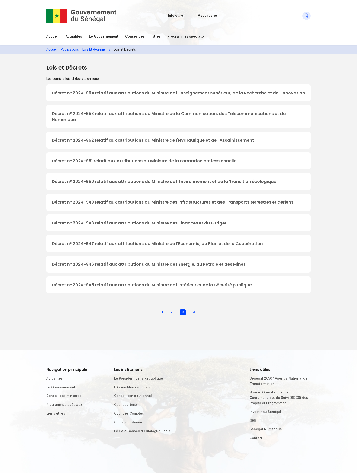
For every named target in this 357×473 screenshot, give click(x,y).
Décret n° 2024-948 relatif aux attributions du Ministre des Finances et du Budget (139, 223)
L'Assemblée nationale (132, 387)
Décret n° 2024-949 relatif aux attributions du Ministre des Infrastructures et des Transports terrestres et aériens (172, 202)
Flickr (235, 14)
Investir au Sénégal (265, 412)
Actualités (74, 36)
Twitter (246, 14)
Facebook (225, 14)
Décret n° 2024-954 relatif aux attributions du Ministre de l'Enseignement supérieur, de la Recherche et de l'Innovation (178, 93)
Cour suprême (125, 404)
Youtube (257, 14)
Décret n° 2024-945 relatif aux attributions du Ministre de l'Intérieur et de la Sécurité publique (152, 285)
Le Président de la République (138, 378)
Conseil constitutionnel (133, 396)
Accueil (52, 36)
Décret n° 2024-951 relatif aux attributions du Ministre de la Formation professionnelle (144, 161)
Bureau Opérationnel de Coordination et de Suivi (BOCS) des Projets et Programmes (279, 397)
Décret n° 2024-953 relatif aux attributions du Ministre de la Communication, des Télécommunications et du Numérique (169, 116)
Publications (70, 49)
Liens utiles (55, 413)
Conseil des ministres (143, 36)
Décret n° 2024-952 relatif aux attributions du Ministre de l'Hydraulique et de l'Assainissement (153, 140)
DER (253, 420)
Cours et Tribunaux (129, 422)
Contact (256, 438)
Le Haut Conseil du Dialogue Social (142, 431)
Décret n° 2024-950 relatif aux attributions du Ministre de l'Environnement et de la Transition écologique (164, 181)
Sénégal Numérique (266, 429)
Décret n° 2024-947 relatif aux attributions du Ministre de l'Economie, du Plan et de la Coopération (157, 243)
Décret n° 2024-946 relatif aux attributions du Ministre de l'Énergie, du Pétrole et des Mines (149, 264)
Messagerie (207, 15)
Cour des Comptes (129, 413)
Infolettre (175, 15)
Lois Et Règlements (96, 49)
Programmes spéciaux (186, 36)
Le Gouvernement (103, 36)
